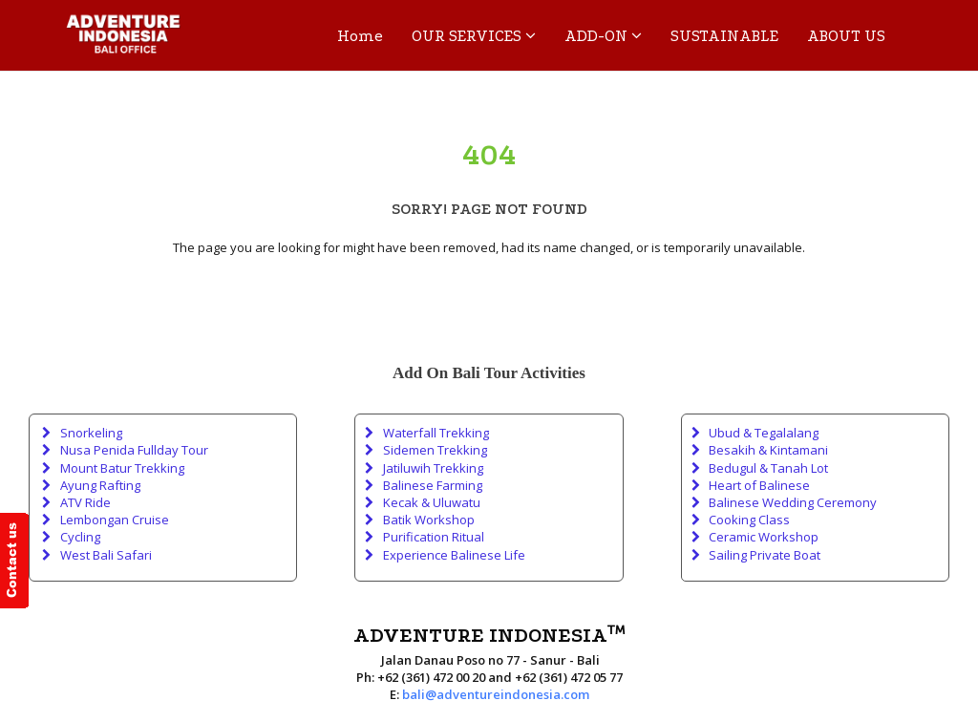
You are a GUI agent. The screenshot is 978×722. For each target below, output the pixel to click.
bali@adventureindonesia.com (495, 694)
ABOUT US (846, 36)
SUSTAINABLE (724, 36)
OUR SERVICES (474, 35)
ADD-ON (603, 35)
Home (360, 36)
